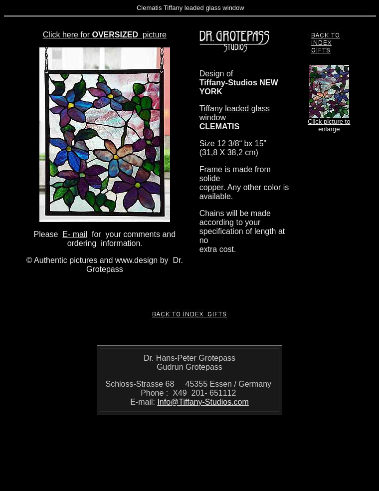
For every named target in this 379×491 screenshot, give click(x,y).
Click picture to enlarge (329, 125)
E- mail (74, 234)
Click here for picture (105, 34)
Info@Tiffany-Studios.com (202, 402)
